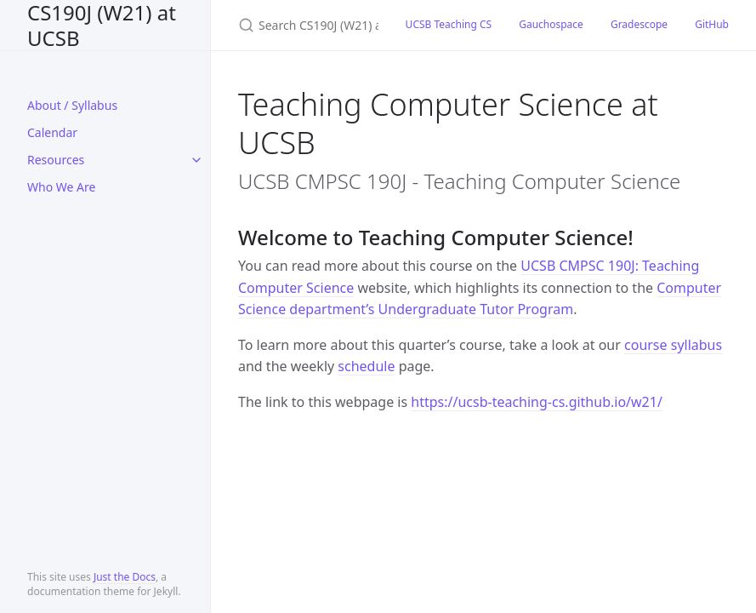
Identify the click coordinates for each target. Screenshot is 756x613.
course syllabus (673, 344)
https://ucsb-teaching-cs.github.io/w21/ (536, 401)
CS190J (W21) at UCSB (101, 25)
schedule (366, 366)
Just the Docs (125, 577)
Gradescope (639, 24)
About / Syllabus (72, 105)
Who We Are (61, 187)
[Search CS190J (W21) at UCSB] (301, 25)
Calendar (52, 132)
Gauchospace (551, 24)
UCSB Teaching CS (449, 24)
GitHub (712, 24)
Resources (55, 160)
